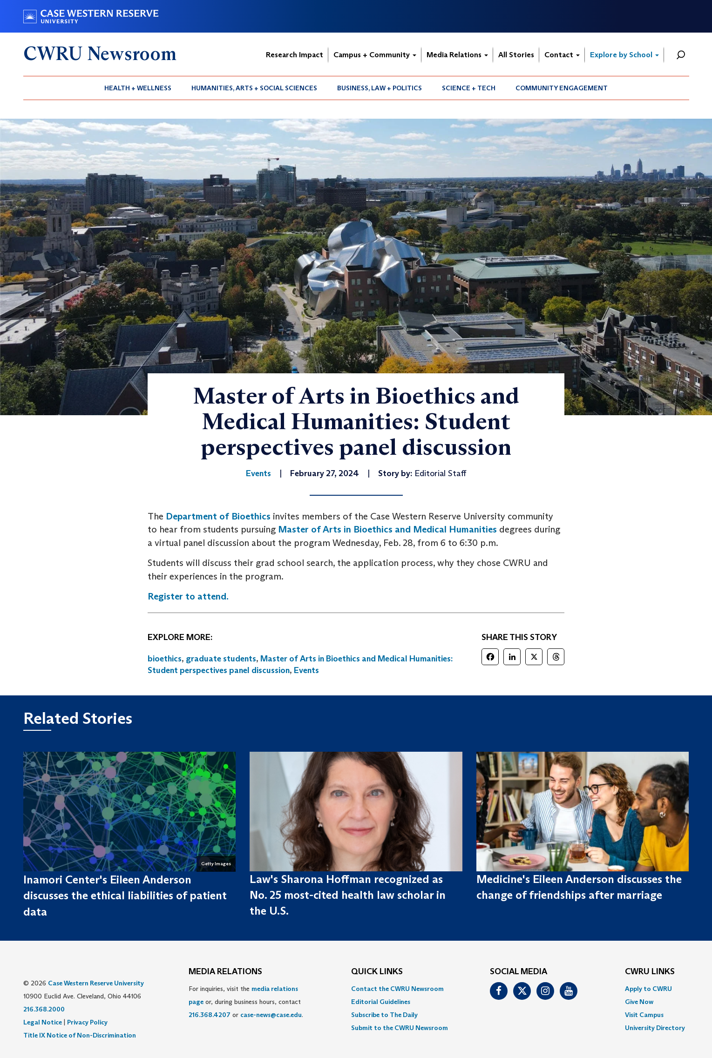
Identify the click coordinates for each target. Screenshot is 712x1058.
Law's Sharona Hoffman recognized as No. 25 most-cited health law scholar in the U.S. (348, 895)
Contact (562, 54)
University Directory (655, 1028)
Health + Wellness (137, 88)
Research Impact (294, 54)
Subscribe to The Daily (384, 1015)
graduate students (221, 659)
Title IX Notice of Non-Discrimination (79, 1035)
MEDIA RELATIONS (225, 972)
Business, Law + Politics (379, 88)
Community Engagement (561, 88)
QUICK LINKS (377, 972)
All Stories (516, 54)
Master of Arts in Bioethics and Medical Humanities (387, 529)
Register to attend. (188, 596)
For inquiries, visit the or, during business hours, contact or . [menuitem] (246, 1001)
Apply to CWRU (648, 988)
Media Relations (457, 54)
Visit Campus (644, 1015)
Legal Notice (42, 1022)
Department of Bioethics (218, 516)
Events (306, 670)
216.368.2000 (44, 1009)
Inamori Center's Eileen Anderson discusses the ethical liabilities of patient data (125, 895)
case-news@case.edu (271, 1015)
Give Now (639, 1001)
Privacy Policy (87, 1022)
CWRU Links (650, 972)
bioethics (165, 659)
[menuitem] (138, 88)
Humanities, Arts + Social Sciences (254, 88)
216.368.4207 (210, 1015)
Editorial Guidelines (380, 1001)
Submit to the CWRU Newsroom (399, 1028)
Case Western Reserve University (96, 983)
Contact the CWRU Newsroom (397, 988)
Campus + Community (374, 54)
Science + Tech (468, 88)
